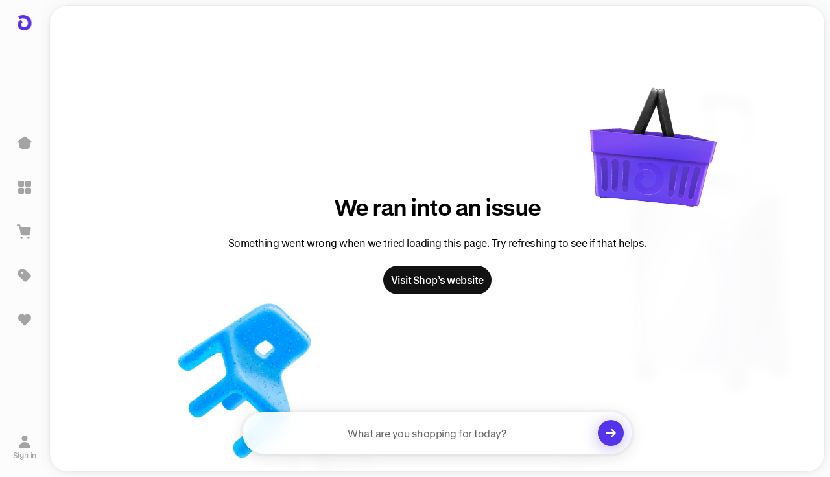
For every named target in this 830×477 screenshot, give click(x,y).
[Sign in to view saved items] (24, 319)
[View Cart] (24, 231)
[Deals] (24, 275)
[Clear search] (611, 433)
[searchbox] (437, 432)
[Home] (24, 143)
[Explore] (24, 187)
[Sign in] (25, 446)
